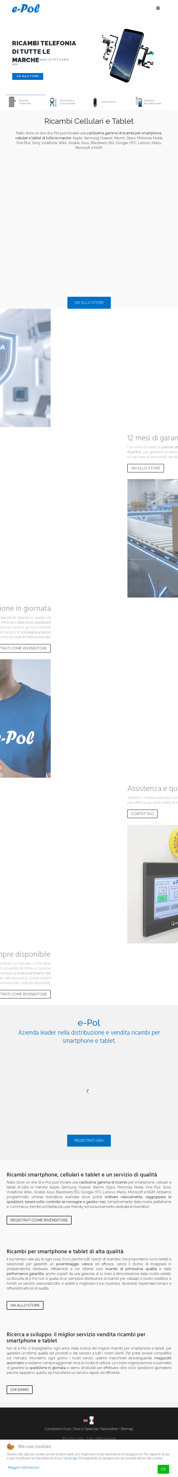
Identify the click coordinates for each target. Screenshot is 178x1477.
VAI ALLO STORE (89, 303)
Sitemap (126, 1429)
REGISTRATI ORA (89, 1140)
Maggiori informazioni (23, 1467)
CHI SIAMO (19, 1390)
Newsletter (109, 1429)
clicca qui (70, 1458)
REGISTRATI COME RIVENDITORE (39, 1220)
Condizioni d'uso (58, 1429)
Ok (163, 1469)
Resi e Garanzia (86, 1429)
